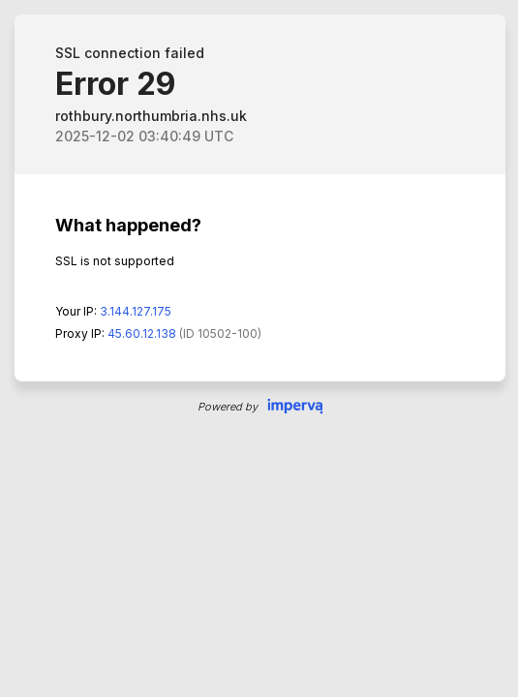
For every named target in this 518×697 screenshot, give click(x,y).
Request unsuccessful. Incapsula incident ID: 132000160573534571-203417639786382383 (259, 348)
